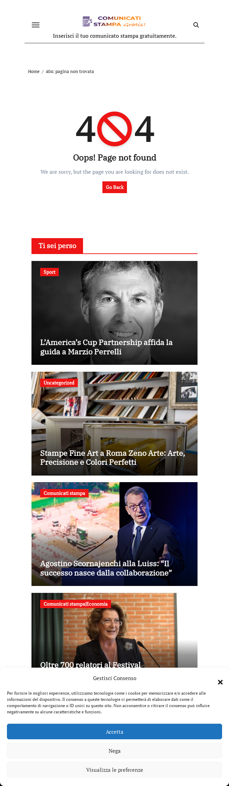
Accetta (114, 731)
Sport (49, 272)
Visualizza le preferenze (114, 769)
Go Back (114, 187)
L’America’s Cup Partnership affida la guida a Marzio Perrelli (106, 346)
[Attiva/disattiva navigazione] (36, 24)
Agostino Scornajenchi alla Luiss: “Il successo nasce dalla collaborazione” (106, 567)
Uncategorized (59, 382)
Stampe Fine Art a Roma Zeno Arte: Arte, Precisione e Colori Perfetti (112, 457)
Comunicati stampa (64, 493)
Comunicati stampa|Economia (76, 603)
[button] (217, 678)
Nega (115, 750)
